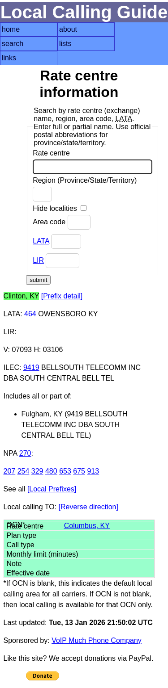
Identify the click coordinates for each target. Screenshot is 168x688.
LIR (38, 260)
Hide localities (59, 208)
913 (93, 471)
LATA (41, 241)
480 (51, 471)
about (68, 29)
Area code (61, 222)
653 (65, 471)
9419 (31, 367)
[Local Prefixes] (51, 489)
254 (23, 471)
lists (65, 43)
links (9, 58)
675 (79, 471)
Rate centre (92, 161)
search (12, 43)
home (11, 29)
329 (37, 471)
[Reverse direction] (88, 507)
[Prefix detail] (61, 296)
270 (25, 453)
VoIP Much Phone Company (97, 640)
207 (10, 471)
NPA (10, 453)
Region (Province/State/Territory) (85, 188)
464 (30, 314)
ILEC (12, 367)
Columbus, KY (87, 525)
